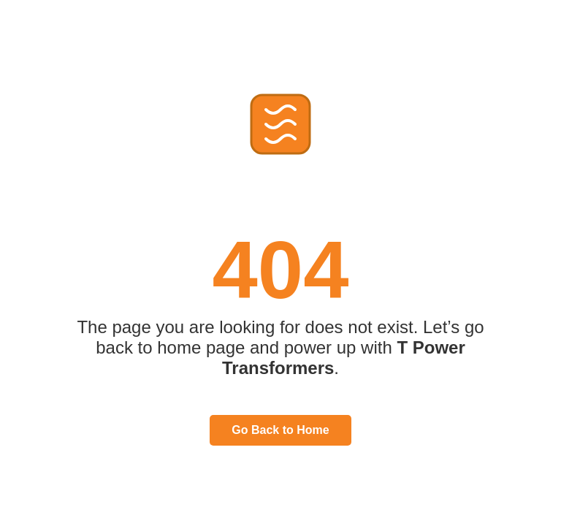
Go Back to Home (280, 430)
